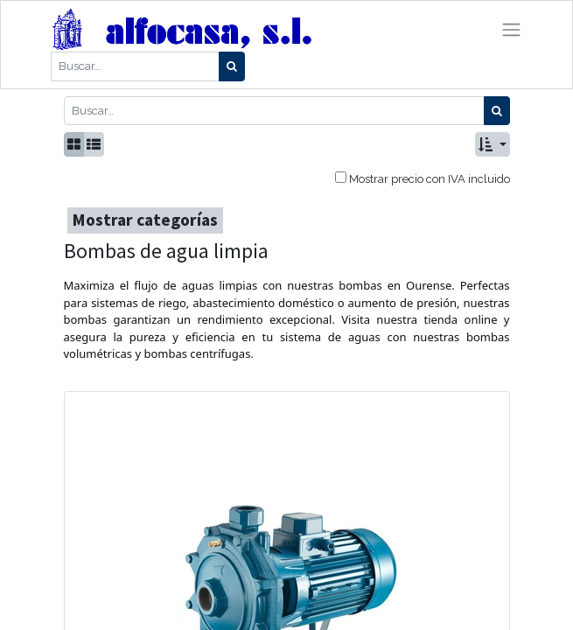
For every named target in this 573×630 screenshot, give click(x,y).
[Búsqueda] (232, 66)
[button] (492, 144)
